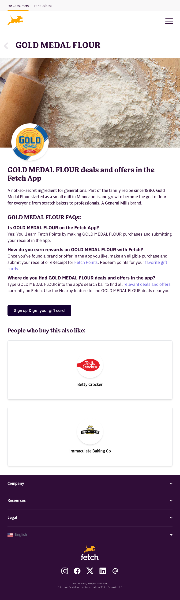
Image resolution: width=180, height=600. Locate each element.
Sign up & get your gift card (39, 310)
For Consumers (18, 6)
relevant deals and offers (147, 284)
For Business (43, 6)
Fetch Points (86, 262)
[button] (15, 20)
